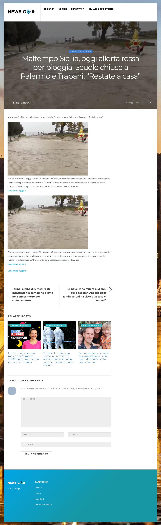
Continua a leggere (17, 190)
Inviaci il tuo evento (101, 9)
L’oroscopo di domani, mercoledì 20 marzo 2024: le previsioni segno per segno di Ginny (23, 358)
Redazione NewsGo (22, 103)
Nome (27, 435)
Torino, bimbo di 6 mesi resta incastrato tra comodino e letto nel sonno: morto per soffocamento (32, 294)
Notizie (62, 9)
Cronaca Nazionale (80, 52)
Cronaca (49, 9)
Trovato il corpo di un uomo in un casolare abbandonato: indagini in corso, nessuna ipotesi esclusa (58, 359)
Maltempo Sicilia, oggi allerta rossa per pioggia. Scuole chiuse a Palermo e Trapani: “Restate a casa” (80, 67)
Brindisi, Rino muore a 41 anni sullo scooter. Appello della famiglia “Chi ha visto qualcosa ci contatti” (84, 294)
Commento (30, 399)
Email (73, 435)
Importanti (78, 9)
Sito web (28, 445)
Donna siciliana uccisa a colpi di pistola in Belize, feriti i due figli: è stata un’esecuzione (94, 358)
